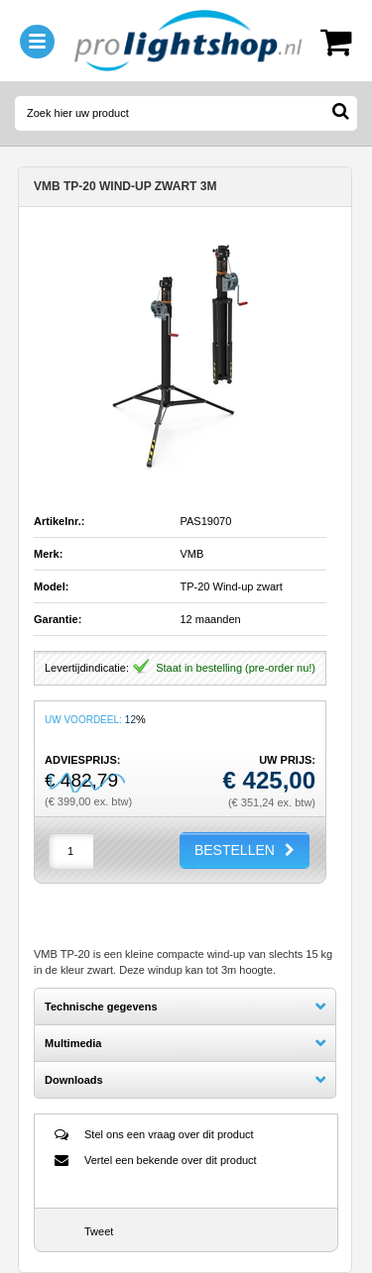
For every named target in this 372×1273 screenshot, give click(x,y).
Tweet (98, 1231)
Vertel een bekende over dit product (170, 1160)
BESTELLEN (234, 850)
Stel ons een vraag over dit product (169, 1134)
